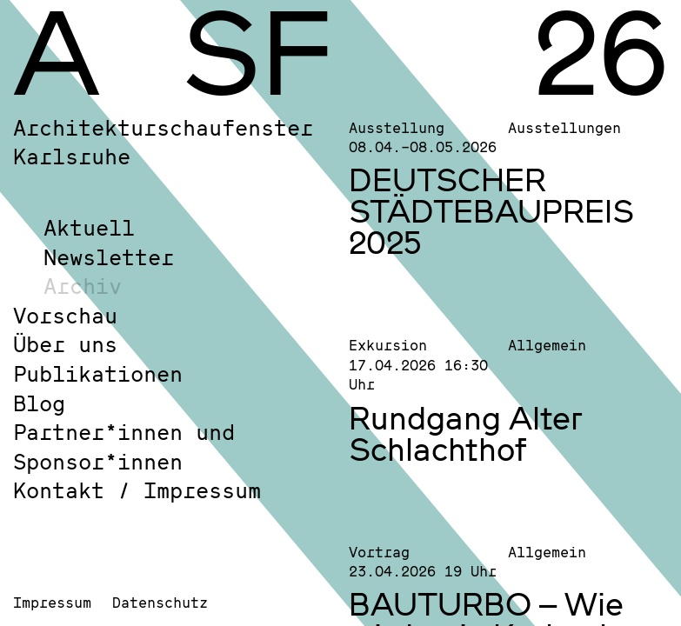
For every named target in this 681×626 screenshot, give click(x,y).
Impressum (52, 602)
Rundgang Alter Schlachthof (466, 433)
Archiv (82, 285)
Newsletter (108, 257)
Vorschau (65, 315)
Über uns (65, 343)
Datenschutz (160, 602)
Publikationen (98, 373)
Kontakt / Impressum (137, 490)
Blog (39, 403)
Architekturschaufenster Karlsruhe (163, 142)
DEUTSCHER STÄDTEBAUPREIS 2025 (491, 210)
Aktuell (89, 227)
